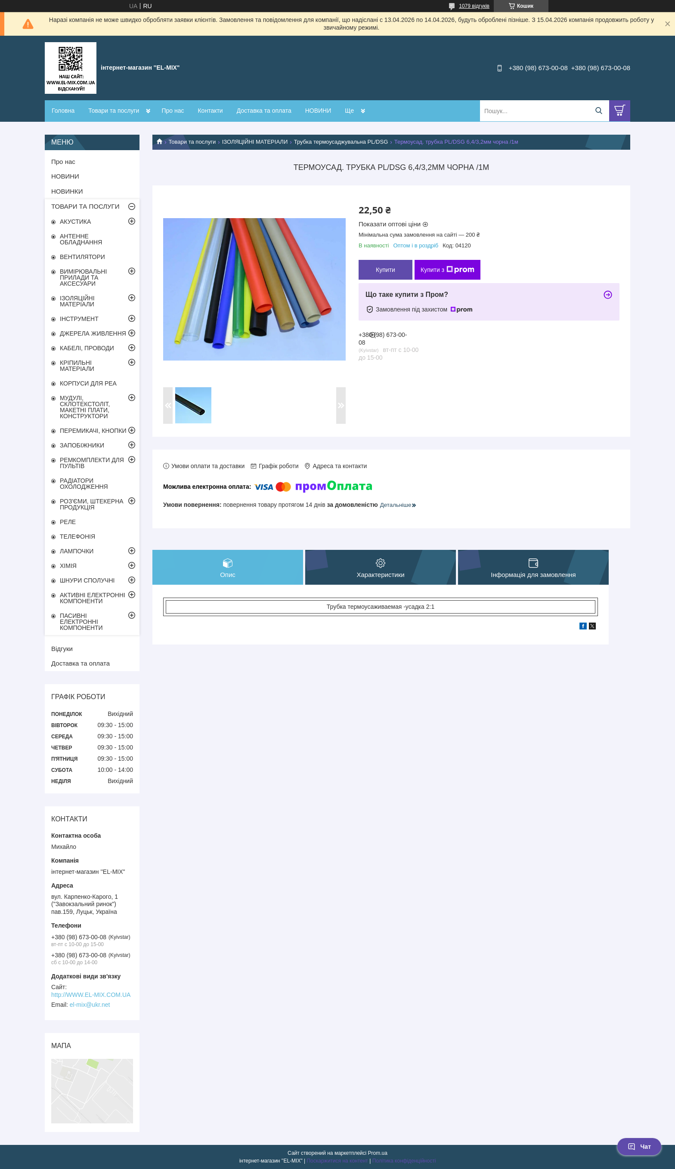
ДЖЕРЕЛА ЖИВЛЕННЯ (93, 333)
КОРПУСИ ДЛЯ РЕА (88, 383)
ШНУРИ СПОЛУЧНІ (87, 580)
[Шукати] (598, 110)
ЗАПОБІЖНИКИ (82, 445)
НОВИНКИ (67, 191)
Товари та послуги (113, 110)
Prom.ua (377, 1153)
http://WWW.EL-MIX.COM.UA (90, 994)
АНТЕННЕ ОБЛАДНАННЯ (81, 239)
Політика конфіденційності (404, 1161)
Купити (385, 269)
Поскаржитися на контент (337, 1161)
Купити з (447, 270)
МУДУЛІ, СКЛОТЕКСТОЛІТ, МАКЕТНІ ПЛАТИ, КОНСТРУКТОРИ (85, 407)
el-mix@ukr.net (90, 1004)
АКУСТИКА (75, 221)
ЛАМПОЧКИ (76, 551)
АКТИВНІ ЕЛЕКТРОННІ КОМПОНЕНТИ (92, 598)
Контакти (210, 110)
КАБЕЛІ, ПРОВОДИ (87, 348)
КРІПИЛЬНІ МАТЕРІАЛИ (77, 365)
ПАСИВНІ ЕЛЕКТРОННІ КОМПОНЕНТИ (81, 621)
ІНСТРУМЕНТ (79, 318)
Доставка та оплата (264, 110)
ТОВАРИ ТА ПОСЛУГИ (85, 206)
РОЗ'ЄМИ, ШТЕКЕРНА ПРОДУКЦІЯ (92, 504)
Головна (63, 110)
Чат (639, 1146)
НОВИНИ (318, 110)
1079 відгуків (474, 6)
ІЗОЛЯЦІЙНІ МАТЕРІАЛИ (255, 142)
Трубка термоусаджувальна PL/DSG (341, 142)
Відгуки (62, 648)
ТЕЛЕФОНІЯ (77, 536)
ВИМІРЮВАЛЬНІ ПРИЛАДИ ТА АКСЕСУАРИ (83, 277)
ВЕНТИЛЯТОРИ (82, 256)
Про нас (172, 110)
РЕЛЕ (68, 521)
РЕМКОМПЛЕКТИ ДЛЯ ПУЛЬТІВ (92, 462)
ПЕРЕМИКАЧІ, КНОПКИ (93, 430)
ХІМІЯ (68, 565)
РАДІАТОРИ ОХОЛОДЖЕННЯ (84, 483)
